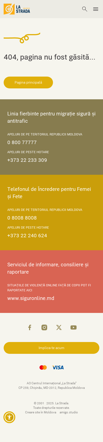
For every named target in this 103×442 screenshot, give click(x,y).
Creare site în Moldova (41, 412)
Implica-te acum (51, 348)
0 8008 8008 (22, 218)
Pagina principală (28, 82)
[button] (9, 417)
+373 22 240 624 (27, 235)
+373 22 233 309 (27, 160)
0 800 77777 (22, 142)
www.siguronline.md (30, 298)
